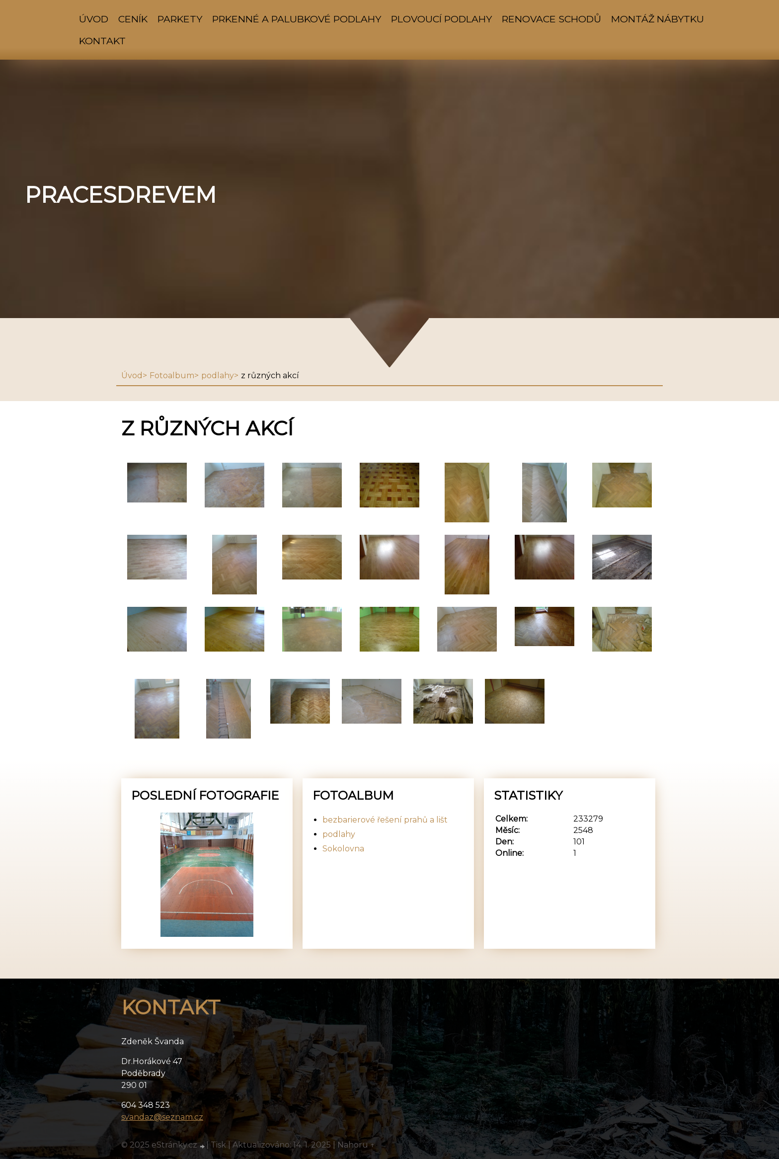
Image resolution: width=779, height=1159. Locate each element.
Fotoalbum (172, 375)
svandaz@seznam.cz (162, 1117)
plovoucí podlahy (441, 19)
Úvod (93, 19)
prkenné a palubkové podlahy (296, 19)
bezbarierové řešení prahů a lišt (385, 820)
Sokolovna (343, 848)
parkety (179, 19)
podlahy (217, 375)
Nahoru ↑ (356, 1145)
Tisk (218, 1145)
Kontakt (102, 41)
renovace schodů (551, 19)
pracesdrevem (120, 194)
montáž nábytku (657, 19)
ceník (133, 19)
